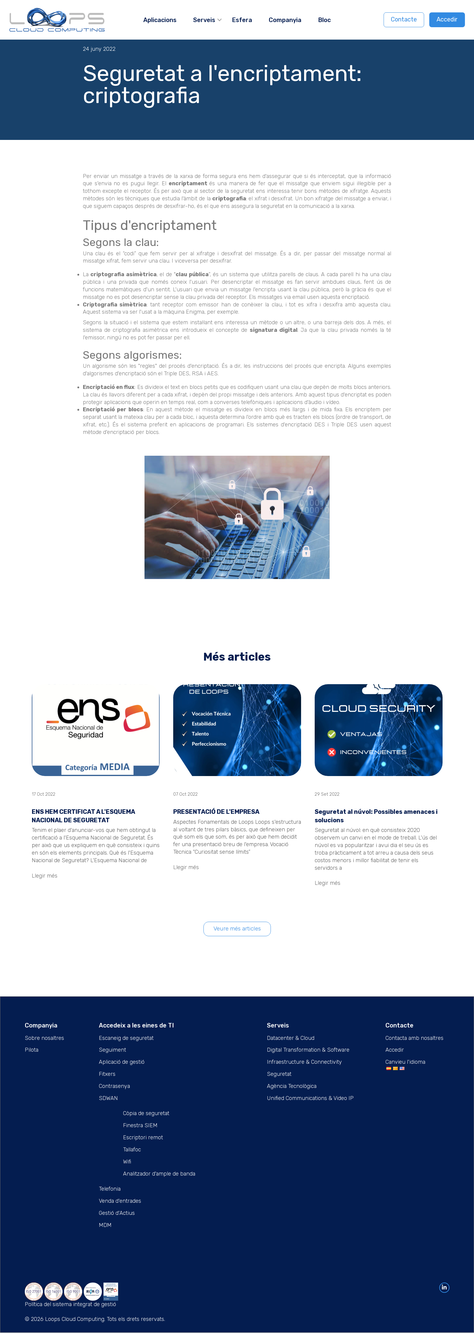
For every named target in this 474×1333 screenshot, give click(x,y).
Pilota (31, 1050)
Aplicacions (160, 20)
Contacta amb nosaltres (414, 1038)
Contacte (404, 19)
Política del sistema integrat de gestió (70, 1304)
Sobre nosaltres (44, 1038)
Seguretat (279, 1074)
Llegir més (44, 875)
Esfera (242, 20)
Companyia (285, 20)
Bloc (324, 20)
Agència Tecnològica (292, 1086)
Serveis (204, 20)
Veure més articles (237, 928)
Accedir (447, 19)
